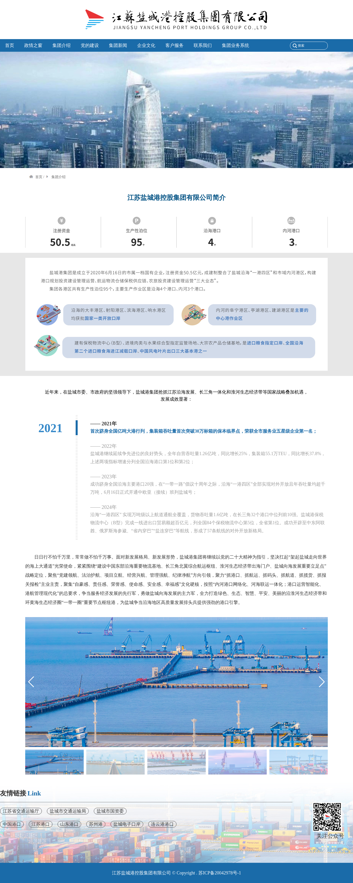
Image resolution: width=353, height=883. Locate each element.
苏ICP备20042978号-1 (219, 872)
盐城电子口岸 (126, 824)
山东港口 (69, 824)
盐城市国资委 (110, 811)
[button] (321, 681)
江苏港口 (41, 824)
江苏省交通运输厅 (21, 811)
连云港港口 (162, 824)
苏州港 (96, 824)
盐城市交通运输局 (68, 811)
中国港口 (12, 824)
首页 (35, 177)
